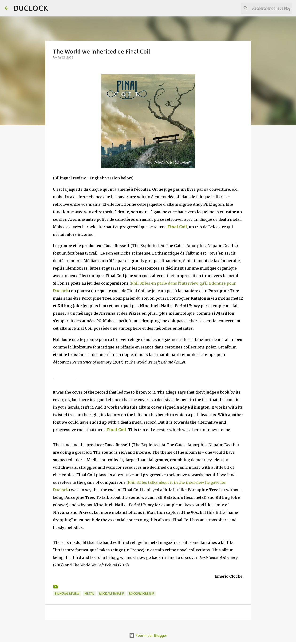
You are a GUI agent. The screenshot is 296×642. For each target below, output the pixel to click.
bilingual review (67, 593)
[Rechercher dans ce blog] (267, 8)
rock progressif (141, 593)
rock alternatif (111, 593)
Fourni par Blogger (148, 635)
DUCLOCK (30, 8)
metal (89, 593)
